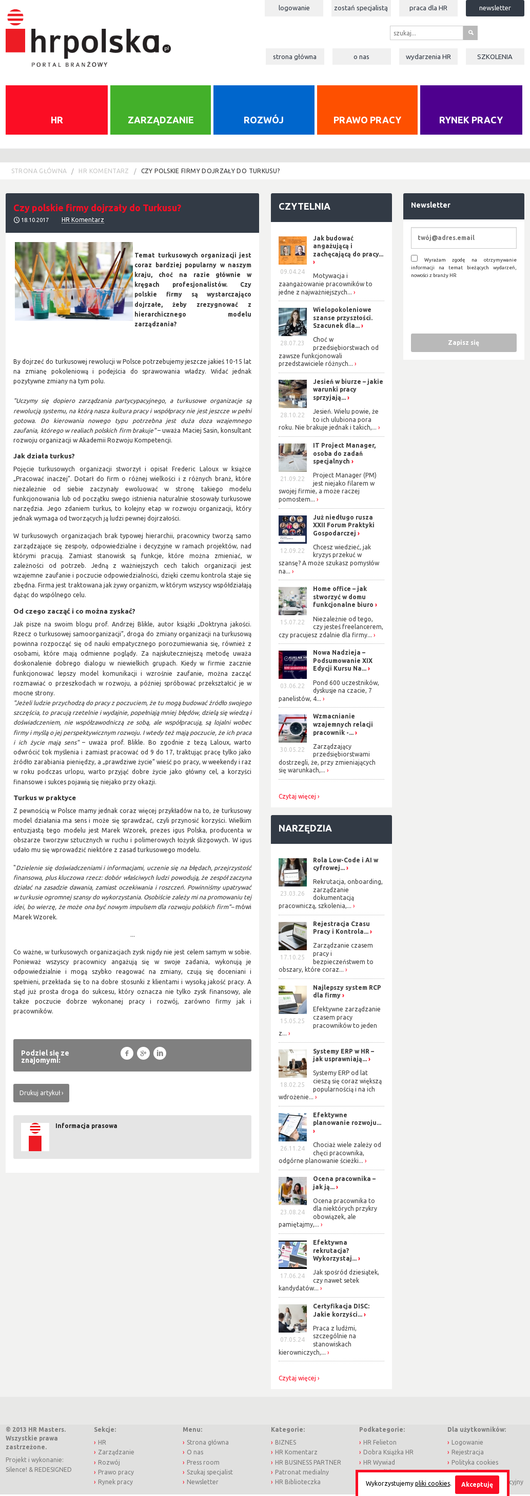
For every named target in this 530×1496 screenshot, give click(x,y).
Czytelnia (304, 207)
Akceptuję (477, 1484)
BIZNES (285, 1443)
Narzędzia (305, 829)
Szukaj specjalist (210, 1473)
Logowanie (294, 7)
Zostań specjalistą (361, 7)
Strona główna (295, 56)
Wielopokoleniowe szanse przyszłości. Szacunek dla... (342, 319)
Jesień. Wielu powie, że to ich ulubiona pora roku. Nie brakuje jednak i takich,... (329, 420)
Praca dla (428, 7)
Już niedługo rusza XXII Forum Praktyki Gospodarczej (344, 526)
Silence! (16, 1470)
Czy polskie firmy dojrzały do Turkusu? (210, 172)
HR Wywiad (379, 1463)
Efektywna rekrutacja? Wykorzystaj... (335, 1251)
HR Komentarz (103, 172)
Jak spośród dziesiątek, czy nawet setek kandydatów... (329, 1281)
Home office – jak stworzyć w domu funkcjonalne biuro (343, 598)
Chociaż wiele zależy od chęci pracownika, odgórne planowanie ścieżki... (330, 1153)
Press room (203, 1463)
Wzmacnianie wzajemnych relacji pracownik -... (343, 725)
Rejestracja (468, 1453)
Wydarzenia (428, 56)
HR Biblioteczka (298, 1483)
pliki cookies (432, 1483)
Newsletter (495, 7)
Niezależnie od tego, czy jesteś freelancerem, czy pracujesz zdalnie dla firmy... (331, 628)
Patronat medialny (302, 1473)
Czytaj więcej (297, 798)
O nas (361, 56)
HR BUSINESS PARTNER (308, 1463)
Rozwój (264, 121)
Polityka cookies (475, 1463)
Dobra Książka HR (388, 1453)
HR (57, 121)
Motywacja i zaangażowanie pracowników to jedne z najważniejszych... (325, 285)
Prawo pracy (367, 121)
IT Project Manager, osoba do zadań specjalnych (344, 454)
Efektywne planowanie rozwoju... (347, 1120)
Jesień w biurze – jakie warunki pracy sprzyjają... (348, 390)
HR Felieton (380, 1443)
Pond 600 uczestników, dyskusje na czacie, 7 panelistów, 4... (329, 691)
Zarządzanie (161, 121)
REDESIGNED (53, 1470)
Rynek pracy (471, 121)
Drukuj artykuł (39, 1094)
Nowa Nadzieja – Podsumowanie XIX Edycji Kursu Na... (342, 662)
